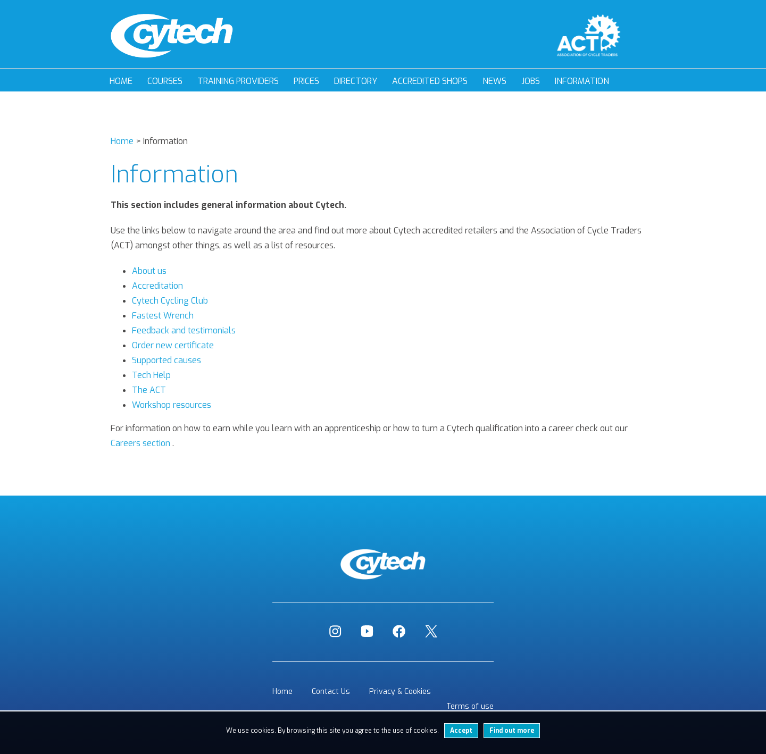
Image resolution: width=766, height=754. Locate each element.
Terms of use (470, 706)
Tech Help (151, 375)
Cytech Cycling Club (170, 300)
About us (149, 271)
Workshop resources (171, 404)
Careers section (140, 443)
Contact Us (331, 691)
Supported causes (166, 360)
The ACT (149, 390)
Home (121, 81)
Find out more (511, 730)
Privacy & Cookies (400, 691)
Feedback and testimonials (184, 330)
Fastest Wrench (163, 315)
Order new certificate (173, 345)
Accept (461, 730)
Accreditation (157, 285)
